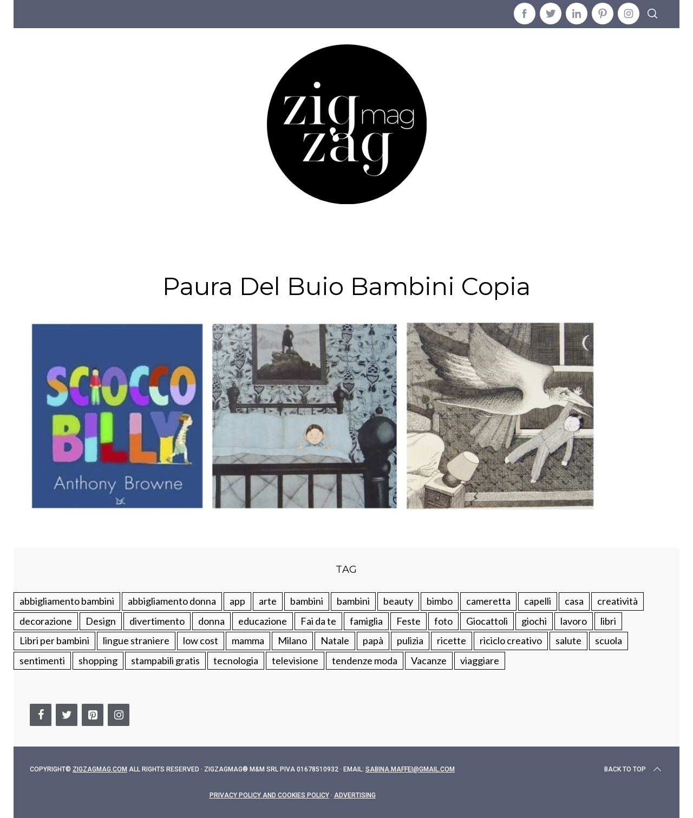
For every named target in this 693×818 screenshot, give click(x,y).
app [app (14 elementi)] (237, 601)
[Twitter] (66, 715)
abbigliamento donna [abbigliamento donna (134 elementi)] (172, 601)
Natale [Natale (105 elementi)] (335, 640)
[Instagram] (118, 715)
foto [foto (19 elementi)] (443, 621)
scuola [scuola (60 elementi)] (608, 640)
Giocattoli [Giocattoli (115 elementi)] (487, 621)
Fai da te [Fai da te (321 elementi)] (318, 621)
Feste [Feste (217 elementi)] (408, 621)
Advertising (355, 795)
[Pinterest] (92, 715)
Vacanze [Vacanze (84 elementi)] (429, 660)
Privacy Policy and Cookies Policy (269, 795)
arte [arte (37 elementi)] (268, 601)
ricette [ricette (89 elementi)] (451, 640)
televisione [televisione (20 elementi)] (295, 660)
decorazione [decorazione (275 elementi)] (45, 621)
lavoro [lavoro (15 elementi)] (573, 621)
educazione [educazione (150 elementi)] (262, 621)
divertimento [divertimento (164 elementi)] (157, 621)
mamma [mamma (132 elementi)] (248, 640)
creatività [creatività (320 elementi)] (617, 601)
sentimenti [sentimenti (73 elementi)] (42, 660)
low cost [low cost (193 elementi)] (200, 640)
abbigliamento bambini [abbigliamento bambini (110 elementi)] (66, 601)
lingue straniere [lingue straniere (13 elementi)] (136, 640)
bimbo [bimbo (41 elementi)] (440, 601)
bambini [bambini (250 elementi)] (306, 601)
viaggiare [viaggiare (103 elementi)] (479, 660)
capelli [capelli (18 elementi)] (537, 601)
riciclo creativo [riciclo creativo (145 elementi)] (511, 640)
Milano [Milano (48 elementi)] (292, 640)
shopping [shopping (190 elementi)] (98, 660)
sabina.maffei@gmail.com (410, 769)
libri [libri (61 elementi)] (608, 621)
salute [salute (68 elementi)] (568, 640)
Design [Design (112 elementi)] (101, 621)
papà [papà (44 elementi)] (373, 640)
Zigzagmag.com (100, 769)
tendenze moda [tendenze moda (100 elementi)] (364, 660)
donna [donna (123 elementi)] (211, 621)
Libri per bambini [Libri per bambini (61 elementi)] (54, 640)
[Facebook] (40, 715)
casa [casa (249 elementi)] (574, 601)
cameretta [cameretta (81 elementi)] (488, 601)
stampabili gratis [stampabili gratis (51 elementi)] (165, 660)
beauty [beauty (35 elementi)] (398, 601)
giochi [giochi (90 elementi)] (534, 621)
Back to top (633, 769)
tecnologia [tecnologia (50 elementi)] (235, 660)
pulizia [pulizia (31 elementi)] (410, 640)
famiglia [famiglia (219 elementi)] (366, 621)
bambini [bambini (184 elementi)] (353, 601)
